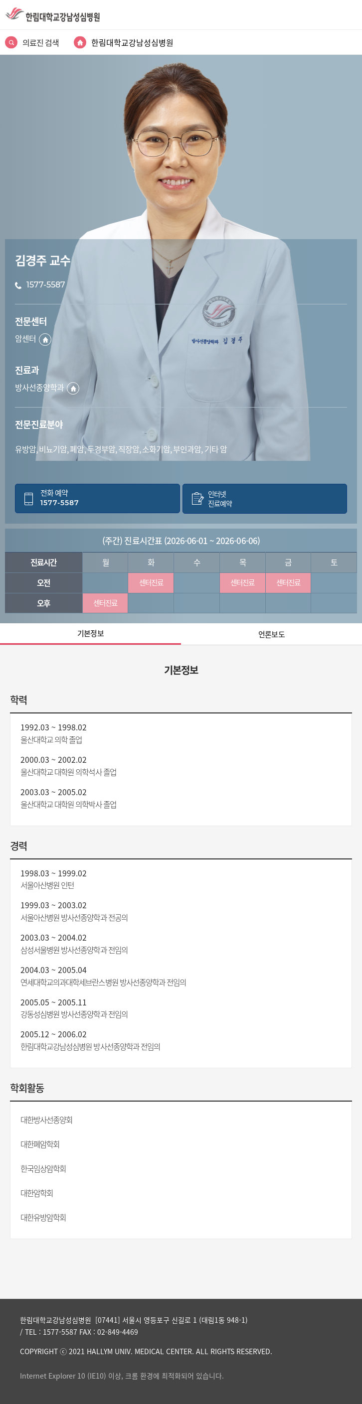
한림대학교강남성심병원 (132, 42)
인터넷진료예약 (220, 498)
